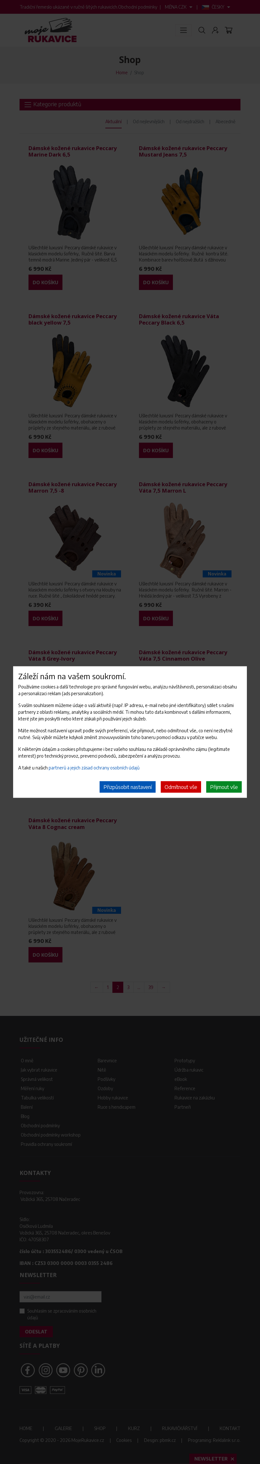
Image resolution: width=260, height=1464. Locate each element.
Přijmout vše (224, 787)
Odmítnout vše (181, 787)
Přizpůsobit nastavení (127, 787)
